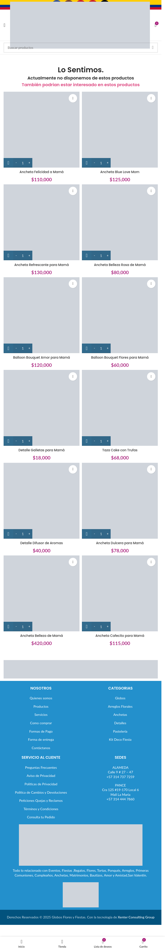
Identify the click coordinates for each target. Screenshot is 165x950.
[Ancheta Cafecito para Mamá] (120, 593)
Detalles (120, 723)
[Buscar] (81, 48)
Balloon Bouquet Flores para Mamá (120, 357)
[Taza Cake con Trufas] (120, 408)
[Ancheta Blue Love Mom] (120, 130)
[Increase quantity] (29, 163)
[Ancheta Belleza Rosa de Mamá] (120, 222)
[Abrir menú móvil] (4, 25)
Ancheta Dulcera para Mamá (119, 543)
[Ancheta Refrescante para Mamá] (42, 222)
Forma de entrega (41, 739)
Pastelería (120, 731)
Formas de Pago (41, 731)
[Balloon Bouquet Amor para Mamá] (42, 315)
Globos (120, 698)
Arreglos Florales (120, 706)
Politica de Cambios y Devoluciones (41, 792)
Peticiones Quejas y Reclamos (41, 800)
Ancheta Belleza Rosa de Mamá (120, 264)
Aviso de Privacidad (41, 776)
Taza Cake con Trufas (120, 450)
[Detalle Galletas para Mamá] (42, 408)
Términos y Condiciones (41, 809)
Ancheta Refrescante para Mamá (41, 264)
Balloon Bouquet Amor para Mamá (41, 357)
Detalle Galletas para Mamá (41, 450)
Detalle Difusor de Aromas (41, 543)
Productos (41, 706)
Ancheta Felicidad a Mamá (41, 172)
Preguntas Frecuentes (41, 767)
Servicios (41, 714)
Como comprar (41, 723)
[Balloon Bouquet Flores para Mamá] (120, 315)
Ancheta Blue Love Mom (120, 172)
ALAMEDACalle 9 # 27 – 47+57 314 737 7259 (120, 772)
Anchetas (120, 714)
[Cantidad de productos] (22, 163)
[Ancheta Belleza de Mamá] (42, 593)
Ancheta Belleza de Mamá (41, 635)
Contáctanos (41, 748)
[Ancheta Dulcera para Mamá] (120, 501)
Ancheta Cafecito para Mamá (120, 635)
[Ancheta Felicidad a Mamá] (42, 130)
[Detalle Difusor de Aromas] (42, 501)
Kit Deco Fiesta (120, 739)
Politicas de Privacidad (41, 784)
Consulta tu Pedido (41, 817)
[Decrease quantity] (16, 163)
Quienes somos (41, 698)
